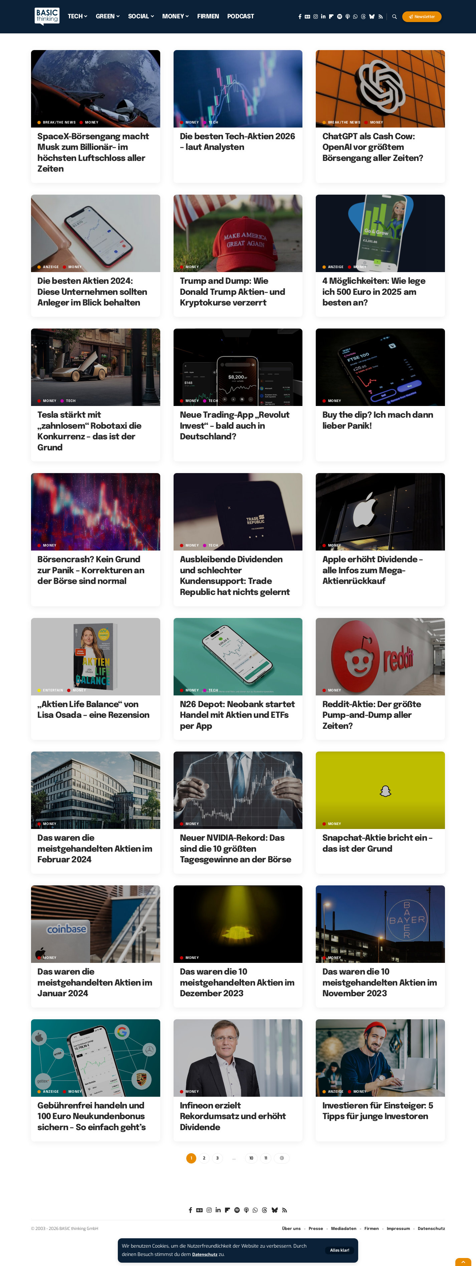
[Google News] (307, 16)
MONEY (95, 122)
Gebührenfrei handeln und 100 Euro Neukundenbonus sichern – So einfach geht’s (91, 1117)
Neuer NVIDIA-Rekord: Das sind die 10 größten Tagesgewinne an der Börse (235, 849)
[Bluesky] (372, 16)
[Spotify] (339, 16)
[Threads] (363, 16)
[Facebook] (300, 16)
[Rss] (381, 16)
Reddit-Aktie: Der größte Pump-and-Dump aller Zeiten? (371, 715)
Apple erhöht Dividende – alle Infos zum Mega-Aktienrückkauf (372, 571)
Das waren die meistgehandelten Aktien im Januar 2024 (94, 983)
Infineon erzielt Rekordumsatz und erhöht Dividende (233, 1117)
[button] (338, 1250)
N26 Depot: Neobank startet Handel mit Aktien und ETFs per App (237, 715)
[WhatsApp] (355, 16)
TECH (215, 122)
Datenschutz (206, 1254)
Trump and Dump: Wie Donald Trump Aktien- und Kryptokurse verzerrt (232, 292)
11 (266, 1159)
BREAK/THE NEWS (60, 122)
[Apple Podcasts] (347, 16)
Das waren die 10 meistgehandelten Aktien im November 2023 (379, 983)
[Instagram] (315, 16)
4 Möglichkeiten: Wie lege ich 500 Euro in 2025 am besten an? (373, 292)
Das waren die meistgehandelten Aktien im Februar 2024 (94, 849)
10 (251, 1159)
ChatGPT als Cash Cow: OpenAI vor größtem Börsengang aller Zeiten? (372, 148)
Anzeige (51, 267)
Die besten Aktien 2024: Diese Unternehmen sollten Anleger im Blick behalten (92, 292)
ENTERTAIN (53, 690)
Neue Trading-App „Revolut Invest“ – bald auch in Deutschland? (234, 426)
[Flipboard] (331, 16)
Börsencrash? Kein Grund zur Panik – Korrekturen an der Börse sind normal (90, 571)
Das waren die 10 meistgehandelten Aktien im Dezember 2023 (237, 983)
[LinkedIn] (323, 16)
